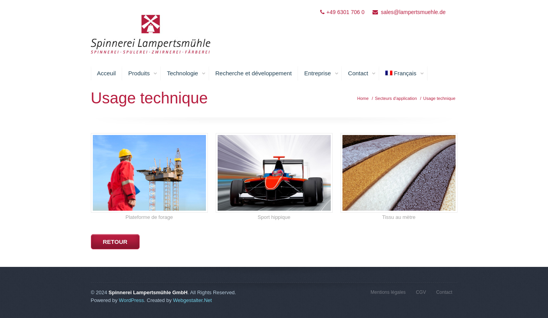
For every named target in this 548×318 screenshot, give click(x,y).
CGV (421, 292)
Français (404, 73)
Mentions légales (388, 292)
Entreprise (321, 73)
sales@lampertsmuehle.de (413, 12)
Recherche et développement (253, 73)
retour (115, 241)
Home (363, 98)
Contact (362, 73)
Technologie (186, 73)
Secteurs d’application (396, 98)
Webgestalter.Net (192, 300)
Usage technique (439, 98)
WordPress (131, 300)
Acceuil (106, 73)
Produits (143, 73)
